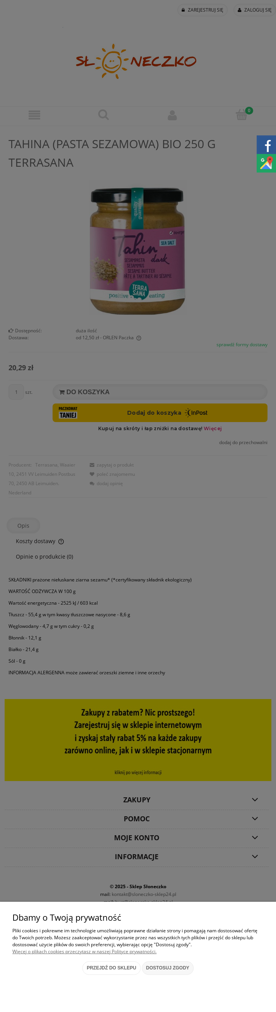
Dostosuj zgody (167, 968)
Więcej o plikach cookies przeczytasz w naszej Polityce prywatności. (84, 951)
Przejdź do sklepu (111, 968)
